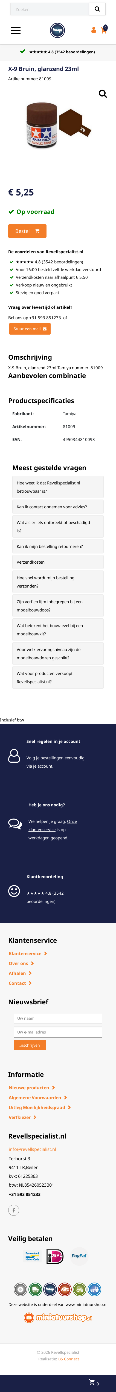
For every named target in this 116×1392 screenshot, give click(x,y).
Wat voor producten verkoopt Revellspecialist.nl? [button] (44, 677)
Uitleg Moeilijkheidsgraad (37, 1107)
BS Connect (68, 1358)
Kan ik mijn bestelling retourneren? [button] (50, 546)
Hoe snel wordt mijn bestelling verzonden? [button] (45, 582)
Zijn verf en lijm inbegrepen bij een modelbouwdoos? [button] (50, 606)
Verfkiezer (20, 1117)
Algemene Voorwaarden (35, 1098)
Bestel (27, 231)
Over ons (18, 963)
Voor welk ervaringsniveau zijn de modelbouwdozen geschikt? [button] (48, 653)
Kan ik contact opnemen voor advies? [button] (52, 506)
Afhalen (17, 973)
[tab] (58, 487)
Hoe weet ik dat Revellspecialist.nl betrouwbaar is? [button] (48, 487)
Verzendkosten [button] (31, 562)
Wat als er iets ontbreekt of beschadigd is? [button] (53, 526)
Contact (17, 983)
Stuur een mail (30, 329)
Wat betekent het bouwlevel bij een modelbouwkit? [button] (50, 629)
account (44, 766)
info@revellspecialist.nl (32, 1149)
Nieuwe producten (29, 1088)
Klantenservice (25, 953)
